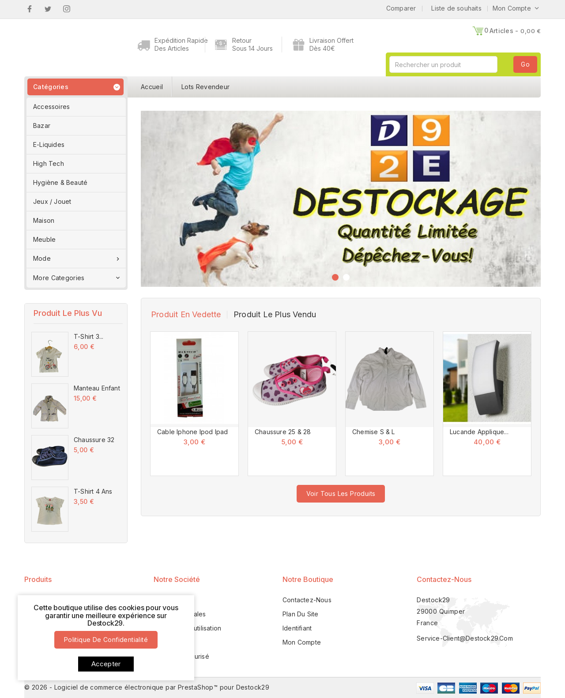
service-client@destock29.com (465, 638)
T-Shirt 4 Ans (93, 491)
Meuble (44, 239)
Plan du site (300, 614)
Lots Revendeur (205, 86)
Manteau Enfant (97, 388)
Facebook (29, 8)
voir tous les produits (341, 493)
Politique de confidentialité (106, 639)
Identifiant (297, 628)
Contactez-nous (444, 579)
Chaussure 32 (94, 439)
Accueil (152, 86)
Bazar (41, 125)
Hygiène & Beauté (60, 182)
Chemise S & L (373, 431)
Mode (77, 258)
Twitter (48, 8)
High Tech (48, 163)
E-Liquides (48, 144)
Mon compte (301, 642)
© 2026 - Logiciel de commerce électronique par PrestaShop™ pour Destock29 (146, 687)
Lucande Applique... (479, 431)
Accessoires (51, 106)
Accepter (106, 664)
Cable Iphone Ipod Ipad (192, 431)
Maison (43, 220)
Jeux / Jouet (52, 201)
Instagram (67, 8)
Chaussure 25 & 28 (283, 431)
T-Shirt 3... (88, 336)
